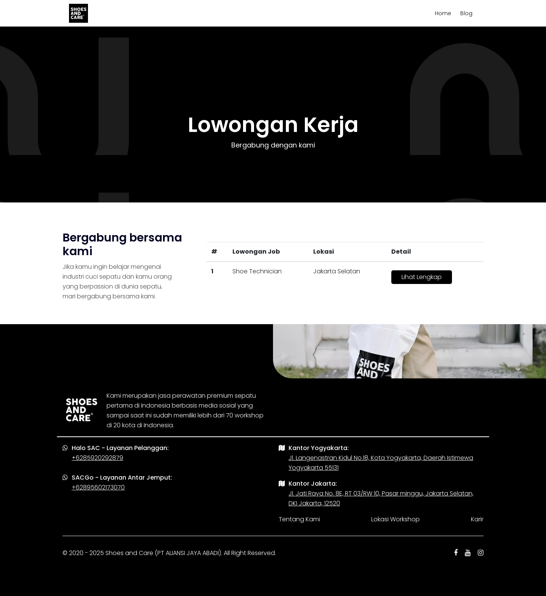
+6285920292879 (97, 457)
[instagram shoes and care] (480, 553)
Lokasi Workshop (395, 519)
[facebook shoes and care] (456, 553)
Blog (466, 13)
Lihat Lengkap (422, 277)
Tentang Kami (299, 519)
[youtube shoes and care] (468, 553)
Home (443, 13)
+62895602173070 (98, 487)
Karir (477, 519)
